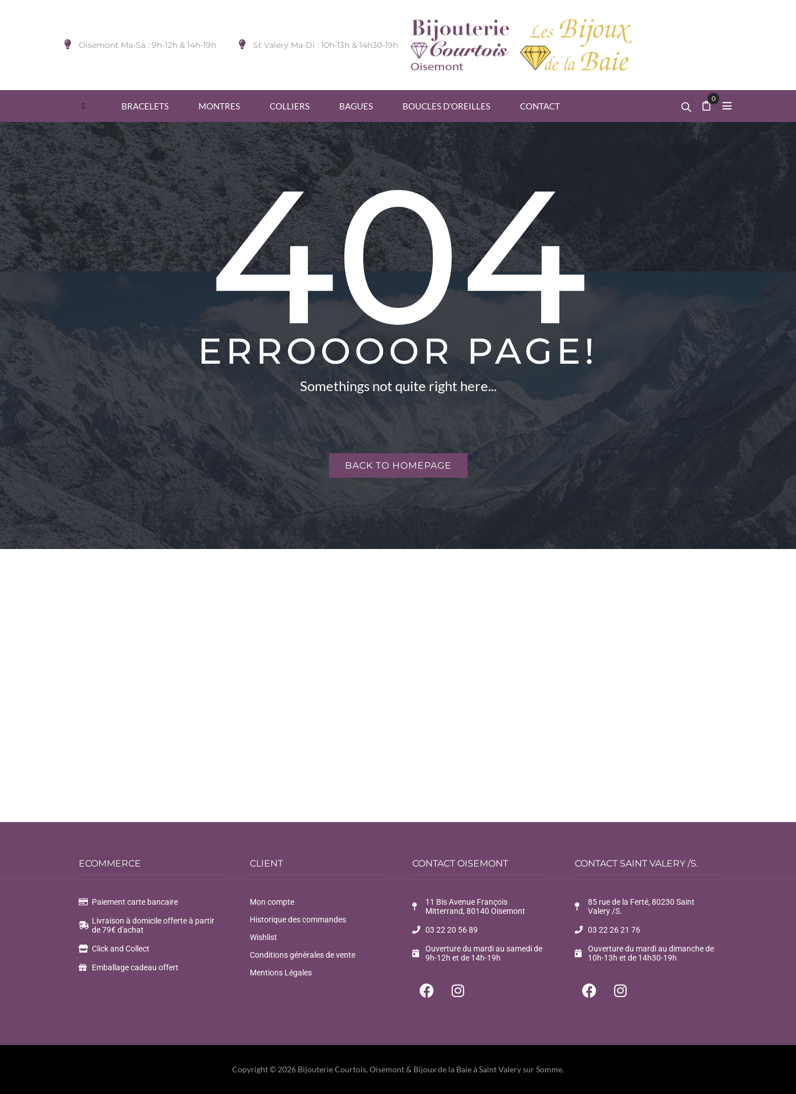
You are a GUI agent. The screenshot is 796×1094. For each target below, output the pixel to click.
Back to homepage (398, 465)
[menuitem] (83, 106)
